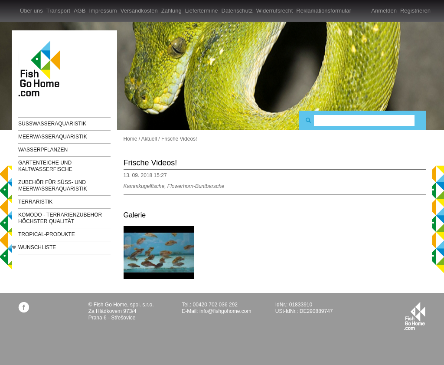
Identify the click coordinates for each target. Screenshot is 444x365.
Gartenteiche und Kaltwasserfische (45, 166)
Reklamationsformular (323, 10)
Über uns (31, 10)
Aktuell (149, 139)
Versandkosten (139, 10)
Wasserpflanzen (43, 150)
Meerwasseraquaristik (52, 137)
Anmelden (384, 10)
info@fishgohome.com (225, 311)
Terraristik (35, 202)
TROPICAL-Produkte (46, 234)
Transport (58, 10)
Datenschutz (237, 10)
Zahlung (171, 10)
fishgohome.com (415, 316)
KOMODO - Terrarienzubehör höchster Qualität (60, 218)
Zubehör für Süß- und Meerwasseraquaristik (52, 185)
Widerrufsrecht (274, 10)
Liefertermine (201, 10)
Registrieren (415, 10)
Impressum (103, 10)
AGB (79, 10)
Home (130, 139)
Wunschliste (37, 247)
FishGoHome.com (42, 68)
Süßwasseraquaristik (52, 124)
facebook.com (23, 307)
